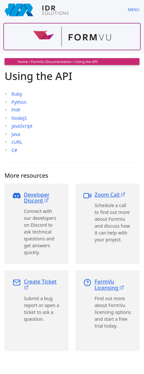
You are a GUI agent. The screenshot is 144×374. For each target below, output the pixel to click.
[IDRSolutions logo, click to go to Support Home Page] (61, 10)
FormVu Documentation (51, 61)
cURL (16, 142)
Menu (133, 9)
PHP (15, 110)
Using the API (86, 61)
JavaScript (21, 126)
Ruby (16, 94)
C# (14, 150)
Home (23, 61)
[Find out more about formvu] (72, 36)
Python (19, 102)
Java (15, 134)
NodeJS (19, 118)
